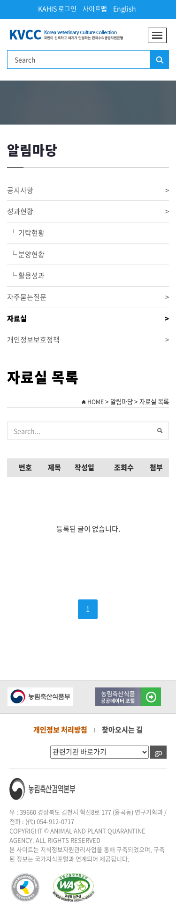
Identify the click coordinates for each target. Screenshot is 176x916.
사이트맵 (95, 8)
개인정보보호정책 (88, 340)
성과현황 (88, 211)
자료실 (88, 319)
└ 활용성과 (26, 275)
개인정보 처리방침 (60, 729)
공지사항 (88, 190)
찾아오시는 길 (122, 729)
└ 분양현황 (26, 254)
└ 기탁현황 (26, 233)
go (158, 752)
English (124, 8)
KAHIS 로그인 (57, 8)
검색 (159, 60)
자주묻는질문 (88, 297)
